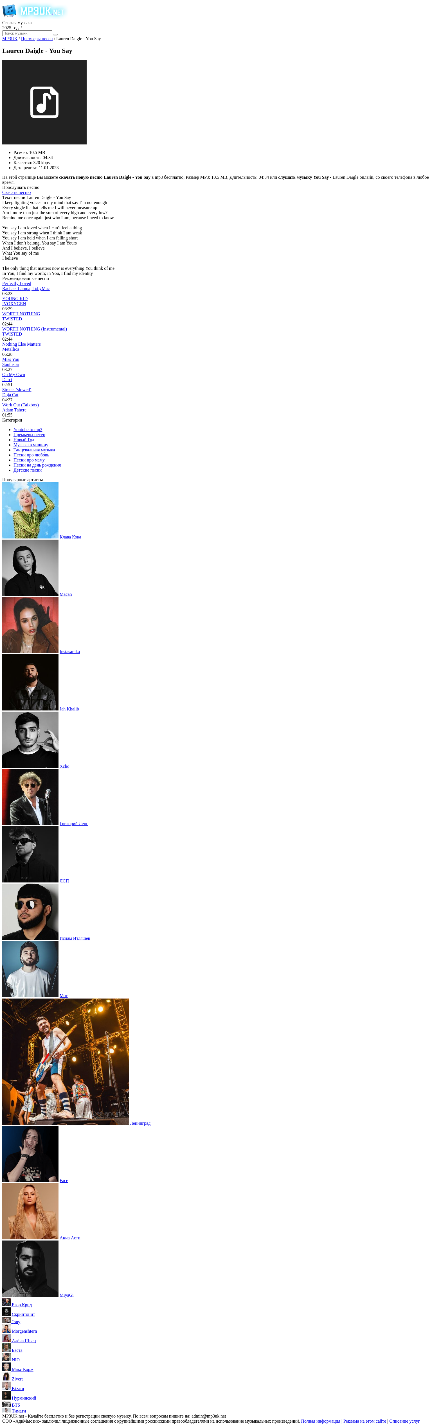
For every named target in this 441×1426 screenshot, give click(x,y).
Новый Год (24, 439)
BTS (16, 1405)
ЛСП (64, 881)
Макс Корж (22, 1369)
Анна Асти (70, 1237)
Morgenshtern (24, 1331)
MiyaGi (67, 1295)
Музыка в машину (31, 444)
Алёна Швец (24, 1340)
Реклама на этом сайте (364, 1421)
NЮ (16, 1359)
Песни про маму (29, 460)
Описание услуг (404, 1421)
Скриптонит (23, 1314)
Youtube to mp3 (28, 429)
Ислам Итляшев (75, 938)
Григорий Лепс (74, 823)
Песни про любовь (31, 454)
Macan (66, 594)
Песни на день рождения (37, 465)
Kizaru (18, 1388)
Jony (16, 1321)
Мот (64, 995)
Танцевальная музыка (34, 449)
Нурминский (24, 1398)
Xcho (64, 766)
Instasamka (70, 651)
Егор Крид (22, 1304)
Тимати (19, 1411)
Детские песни (28, 470)
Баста (17, 1350)
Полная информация (320, 1421)
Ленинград (140, 1123)
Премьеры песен (29, 434)
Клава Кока (70, 537)
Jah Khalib (69, 709)
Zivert (17, 1379)
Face (64, 1180)
